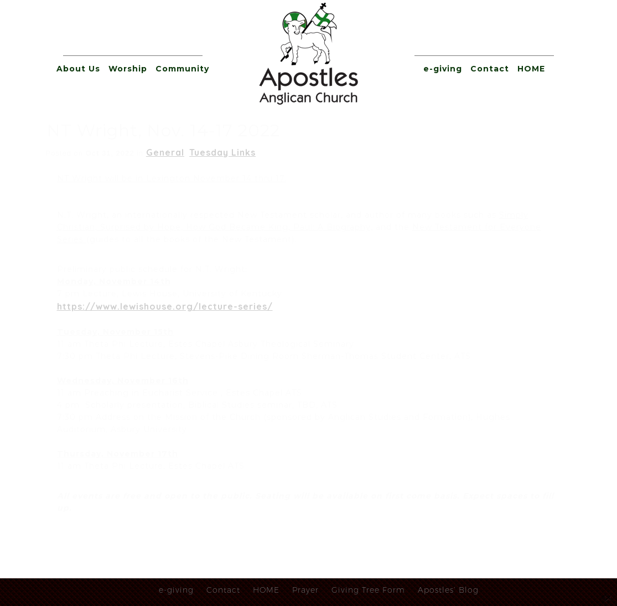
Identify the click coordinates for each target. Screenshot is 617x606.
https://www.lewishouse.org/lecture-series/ (165, 306)
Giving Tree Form (368, 590)
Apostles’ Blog (448, 590)
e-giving (442, 69)
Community (182, 69)
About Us (78, 69)
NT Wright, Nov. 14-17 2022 (163, 130)
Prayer (305, 590)
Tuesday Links (222, 152)
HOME (531, 69)
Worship (127, 69)
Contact (489, 69)
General (165, 152)
